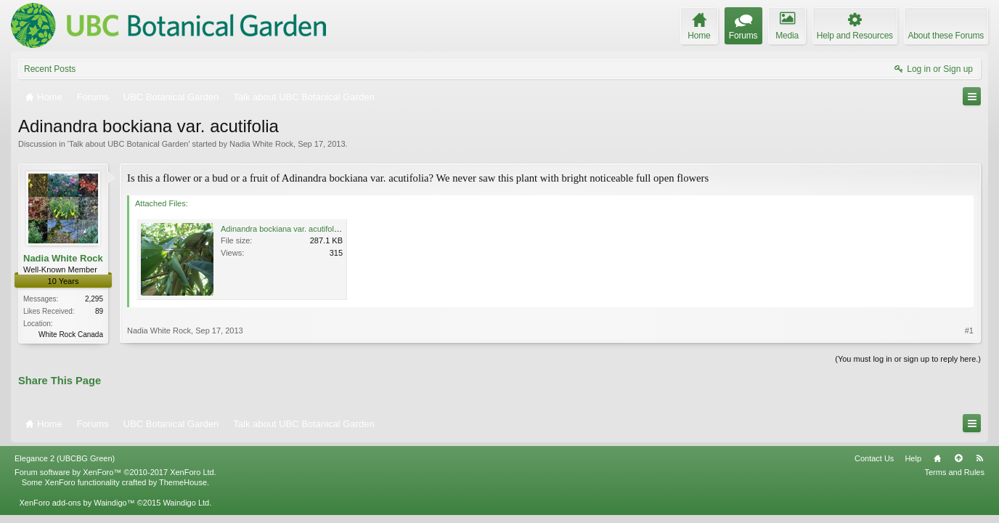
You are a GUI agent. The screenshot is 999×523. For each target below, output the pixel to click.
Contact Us (874, 458)
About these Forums (946, 36)
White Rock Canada (70, 334)
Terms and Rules (954, 472)
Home (937, 458)
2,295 (94, 299)
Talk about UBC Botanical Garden (128, 143)
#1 (969, 330)
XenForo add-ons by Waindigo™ (76, 502)
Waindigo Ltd (186, 502)
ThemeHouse (183, 482)
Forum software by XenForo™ (115, 472)
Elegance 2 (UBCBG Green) (65, 458)
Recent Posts (50, 69)
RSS (979, 458)
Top (958, 458)
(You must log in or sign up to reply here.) (908, 358)
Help (913, 458)
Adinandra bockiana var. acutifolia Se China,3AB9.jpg (315, 228)
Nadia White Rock (261, 143)
